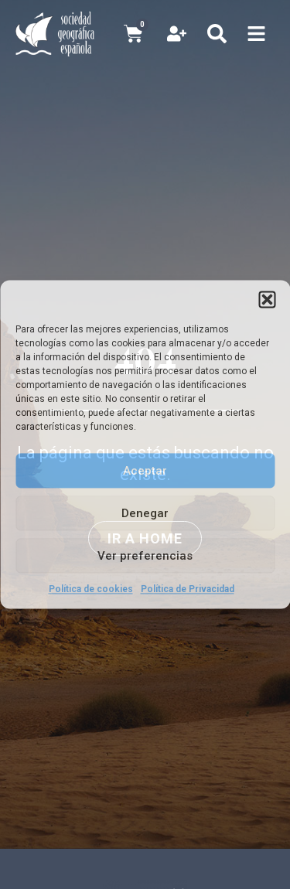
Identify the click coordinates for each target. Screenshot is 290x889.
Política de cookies (91, 589)
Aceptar (145, 471)
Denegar (145, 513)
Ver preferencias (145, 556)
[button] (267, 299)
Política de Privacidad (187, 589)
